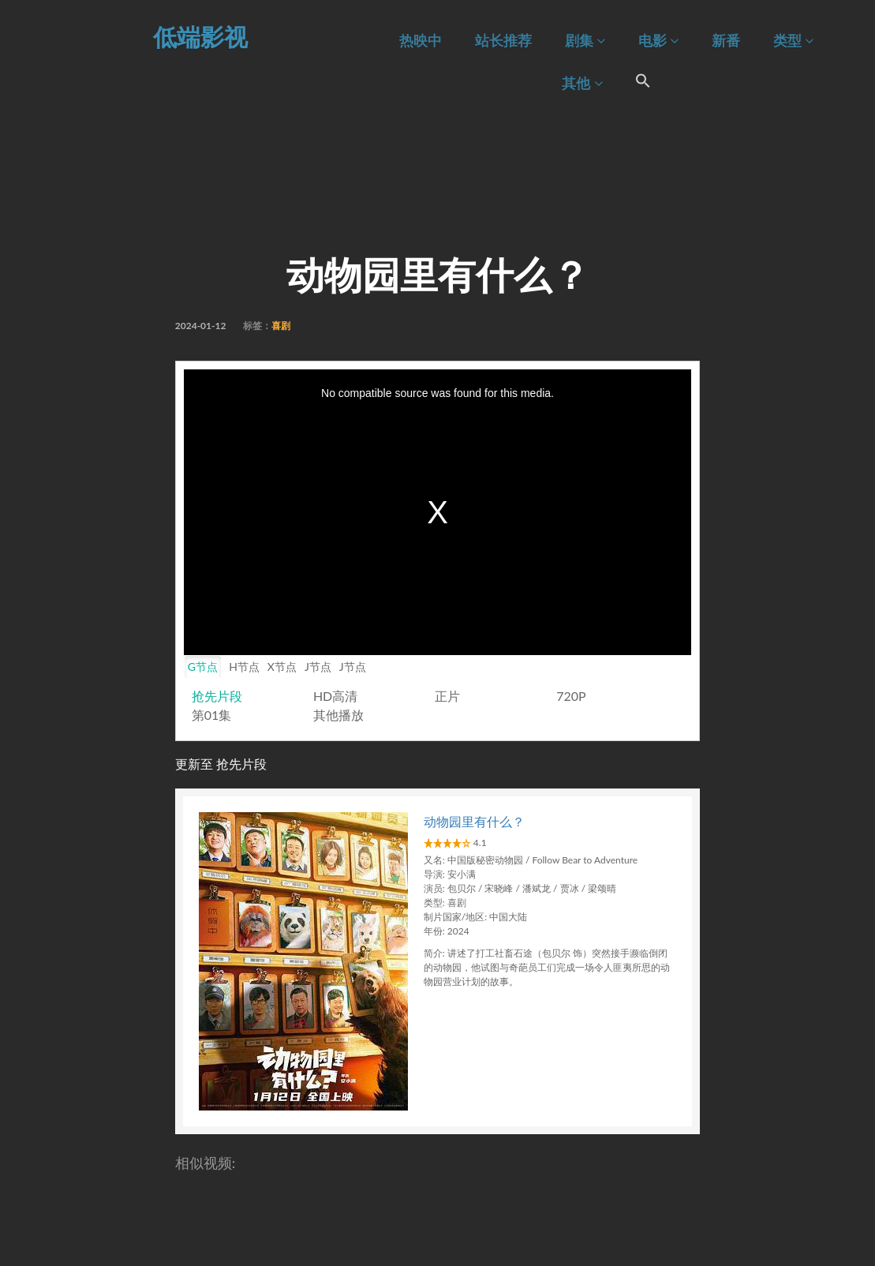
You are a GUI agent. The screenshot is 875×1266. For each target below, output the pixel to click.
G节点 (203, 666)
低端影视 (200, 36)
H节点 (244, 666)
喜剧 (280, 325)
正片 (447, 695)
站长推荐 (503, 40)
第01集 (212, 714)
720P (570, 695)
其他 (582, 83)
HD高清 (335, 695)
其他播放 (338, 714)
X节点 (282, 666)
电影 (658, 40)
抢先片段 (217, 695)
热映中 (420, 40)
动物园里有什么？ (474, 821)
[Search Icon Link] (644, 83)
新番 (726, 40)
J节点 (318, 666)
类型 (793, 40)
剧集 (585, 40)
